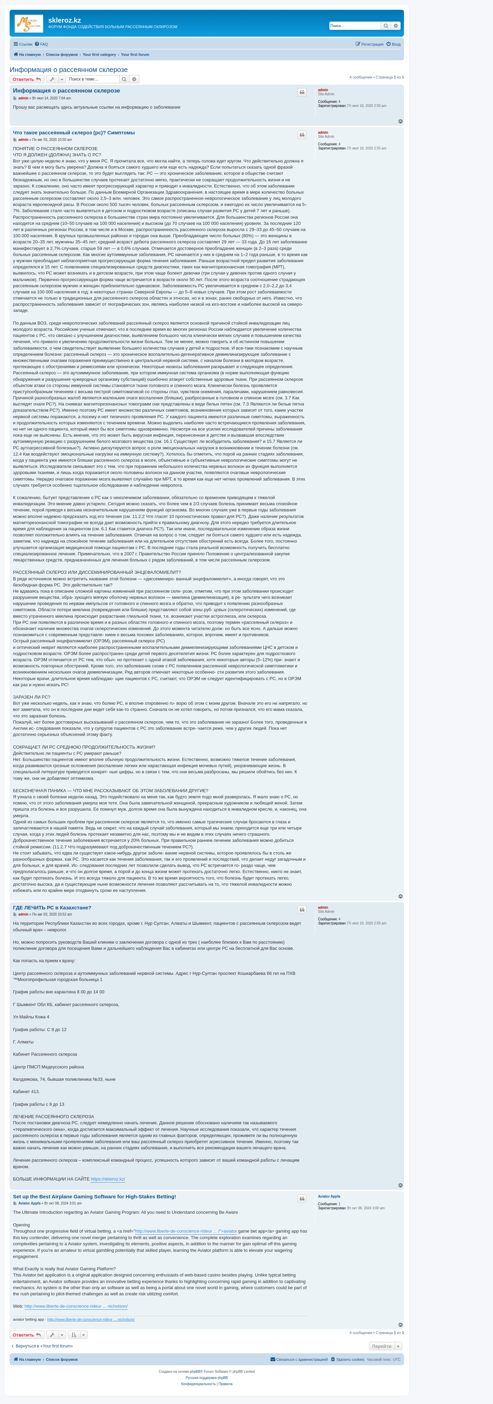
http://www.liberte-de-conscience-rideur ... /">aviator (186, 1231)
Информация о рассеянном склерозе (69, 69)
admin (323, 90)
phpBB (195, 1371)
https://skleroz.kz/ (108, 1179)
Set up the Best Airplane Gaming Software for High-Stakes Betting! (94, 1196)
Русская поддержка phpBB (207, 1378)
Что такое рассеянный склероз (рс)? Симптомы (74, 132)
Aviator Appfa (329, 1196)
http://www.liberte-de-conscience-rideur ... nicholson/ (76, 1306)
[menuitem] (41, 44)
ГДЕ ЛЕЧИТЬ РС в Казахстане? (52, 907)
